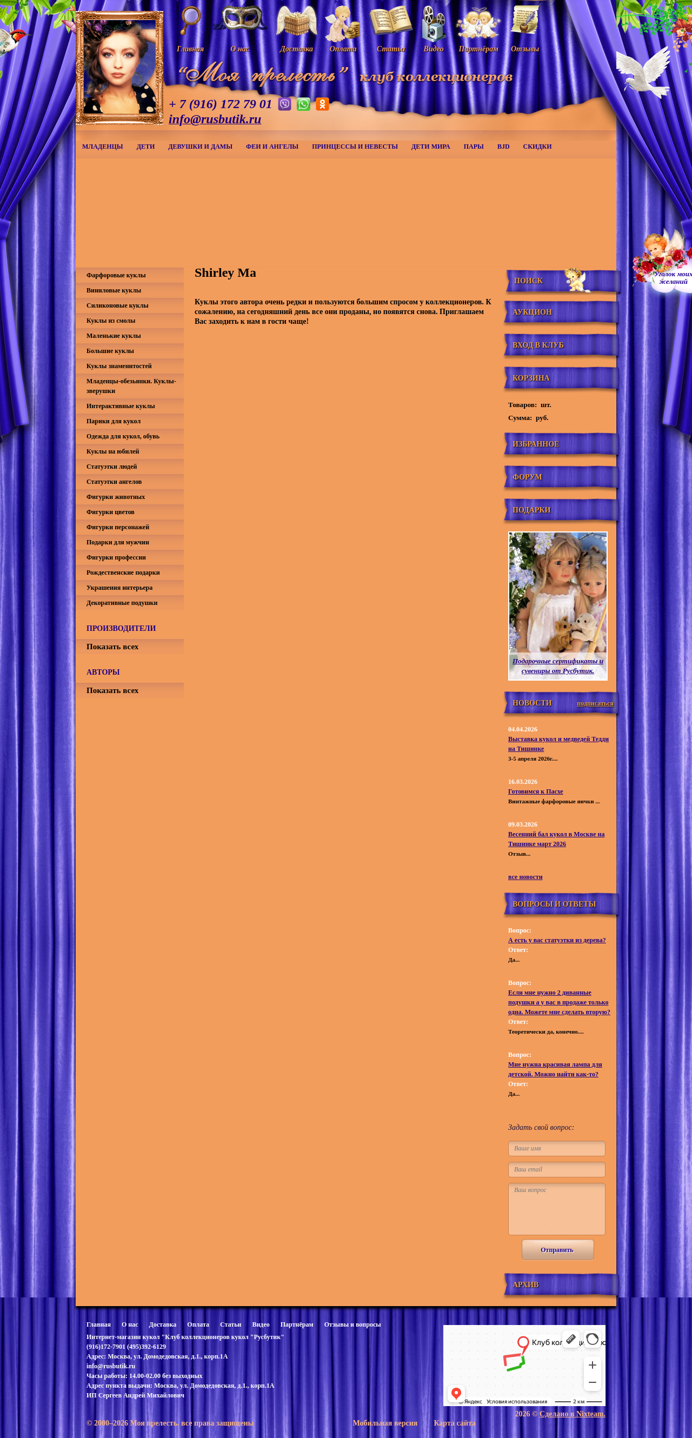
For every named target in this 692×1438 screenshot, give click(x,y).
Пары (474, 146)
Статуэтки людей (111, 466)
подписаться (595, 703)
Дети (146, 146)
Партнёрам (297, 1324)
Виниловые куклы (113, 290)
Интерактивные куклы (120, 406)
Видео (260, 1324)
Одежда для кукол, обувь (122, 436)
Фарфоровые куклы (116, 275)
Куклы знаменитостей (119, 366)
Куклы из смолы (110, 320)
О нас (130, 1324)
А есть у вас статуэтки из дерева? (557, 940)
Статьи (230, 1324)
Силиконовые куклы (117, 305)
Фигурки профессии (116, 557)
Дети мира (430, 146)
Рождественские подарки (123, 572)
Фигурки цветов (110, 512)
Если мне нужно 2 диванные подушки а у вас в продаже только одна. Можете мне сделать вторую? (559, 1002)
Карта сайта (455, 1423)
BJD (503, 146)
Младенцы (102, 146)
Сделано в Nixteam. (573, 1414)
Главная (98, 1324)
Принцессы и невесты (355, 146)
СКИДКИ (537, 146)
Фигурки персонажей (117, 527)
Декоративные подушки (121, 603)
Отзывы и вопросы (352, 1324)
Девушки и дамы (200, 146)
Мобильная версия (384, 1423)
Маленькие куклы (113, 335)
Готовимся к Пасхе (535, 791)
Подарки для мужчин (117, 542)
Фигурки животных (115, 497)
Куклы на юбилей (112, 451)
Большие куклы (110, 351)
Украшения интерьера (119, 587)
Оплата (198, 1324)
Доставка (162, 1324)
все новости (525, 877)
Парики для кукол (113, 421)
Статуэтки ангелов (114, 481)
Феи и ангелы (272, 146)
